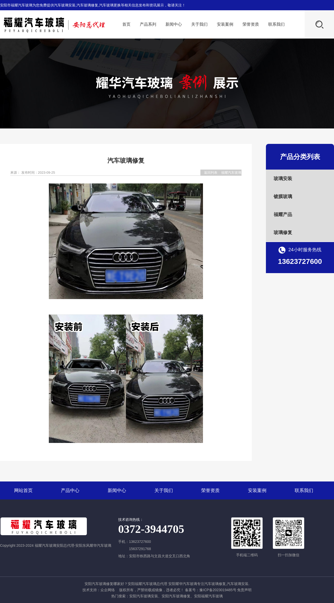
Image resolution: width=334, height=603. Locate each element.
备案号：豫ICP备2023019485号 (210, 590)
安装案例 (225, 24)
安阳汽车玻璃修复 (176, 596)
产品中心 (70, 490)
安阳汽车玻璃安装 (143, 596)
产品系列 (148, 24)
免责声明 (244, 590)
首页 (126, 24)
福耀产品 (283, 214)
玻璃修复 (283, 232)
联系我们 (276, 24)
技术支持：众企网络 (98, 590)
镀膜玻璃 (283, 196)
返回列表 (210, 172)
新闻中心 (173, 24)
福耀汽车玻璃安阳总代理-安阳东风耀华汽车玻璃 (231, 173)
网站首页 (23, 490)
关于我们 (199, 24)
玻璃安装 (283, 178)
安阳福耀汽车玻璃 (208, 596)
